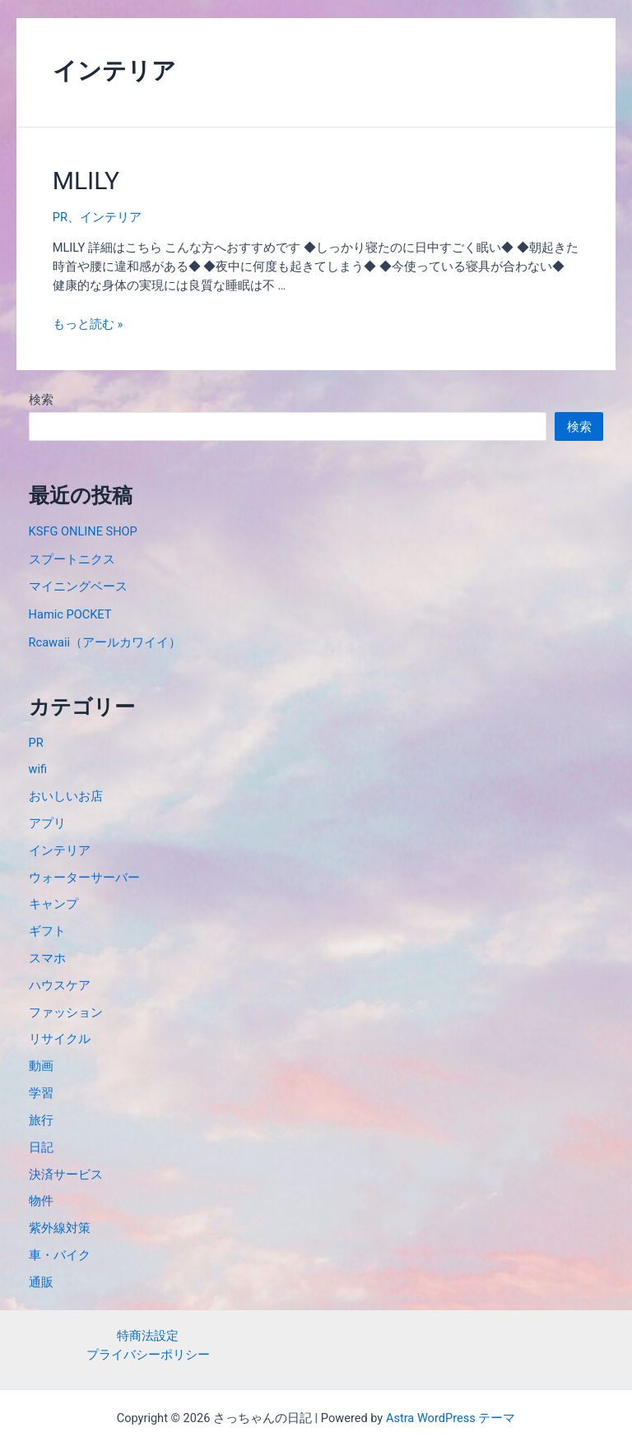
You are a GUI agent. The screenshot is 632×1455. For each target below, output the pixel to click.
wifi (38, 769)
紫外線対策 (60, 1228)
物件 (41, 1200)
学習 (41, 1093)
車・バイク (60, 1255)
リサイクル (60, 1038)
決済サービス (66, 1174)
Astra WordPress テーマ (450, 1418)
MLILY (86, 180)
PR (60, 217)
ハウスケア (60, 985)
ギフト (47, 931)
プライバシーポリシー (148, 1354)
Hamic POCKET (70, 614)
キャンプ (53, 904)
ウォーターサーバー (84, 877)
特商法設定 (148, 1335)
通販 (41, 1282)
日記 (41, 1147)
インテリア (111, 217)
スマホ (47, 958)
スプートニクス (72, 559)
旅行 (41, 1120)
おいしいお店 (66, 796)
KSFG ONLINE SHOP (83, 531)
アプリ (47, 823)
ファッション (66, 1012)
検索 (41, 399)
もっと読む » (88, 324)
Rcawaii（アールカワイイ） (105, 642)
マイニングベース (78, 586)
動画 (41, 1066)
